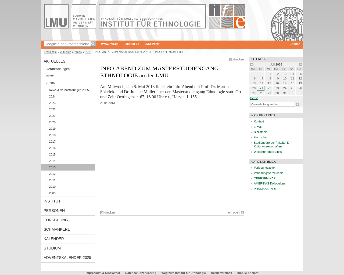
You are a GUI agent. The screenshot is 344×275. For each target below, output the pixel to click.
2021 (52, 115)
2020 (52, 122)
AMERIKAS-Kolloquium (269, 183)
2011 (52, 180)
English (295, 43)
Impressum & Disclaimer (103, 272)
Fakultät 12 (131, 43)
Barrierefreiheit (222, 272)
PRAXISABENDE (265, 188)
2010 (52, 186)
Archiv (78, 51)
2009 (52, 193)
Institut (52, 201)
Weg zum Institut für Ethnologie (184, 272)
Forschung (56, 220)
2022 (52, 109)
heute (254, 98)
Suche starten (297, 104)
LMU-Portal (152, 43)
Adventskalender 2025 (67, 257)
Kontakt (259, 121)
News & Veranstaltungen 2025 (69, 90)
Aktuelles (65, 51)
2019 (52, 128)
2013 (88, 51)
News (50, 76)
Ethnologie (50, 51)
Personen (54, 210)
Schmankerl (57, 229)
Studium (52, 248)
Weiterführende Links (268, 151)
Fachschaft (261, 137)
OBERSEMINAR (265, 178)
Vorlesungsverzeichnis (268, 173)
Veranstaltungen (58, 69)
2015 (52, 154)
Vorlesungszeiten (265, 167)
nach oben (232, 212)
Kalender (54, 239)
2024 (52, 96)
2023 (52, 102)
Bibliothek (260, 131)
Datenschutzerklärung (140, 272)
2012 (52, 173)
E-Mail (258, 126)
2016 (52, 148)
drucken (238, 59)
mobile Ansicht (247, 272)
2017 (52, 141)
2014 (52, 160)
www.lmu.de (110, 43)
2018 (52, 135)
